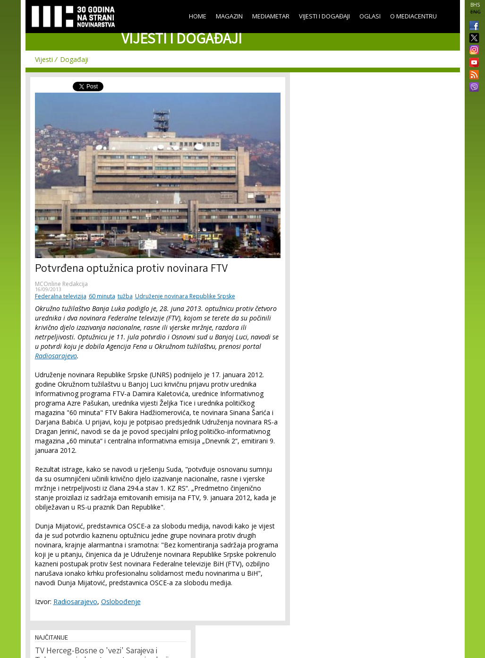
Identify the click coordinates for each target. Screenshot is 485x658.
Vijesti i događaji (324, 16)
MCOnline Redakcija (61, 284)
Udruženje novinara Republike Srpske (185, 296)
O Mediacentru (413, 16)
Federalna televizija (60, 296)
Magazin (229, 16)
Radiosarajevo (56, 355)
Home (197, 16)
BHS (475, 4)
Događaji (74, 59)
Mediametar (270, 16)
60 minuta (102, 296)
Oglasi (370, 16)
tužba (125, 296)
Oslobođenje (121, 601)
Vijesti (44, 59)
